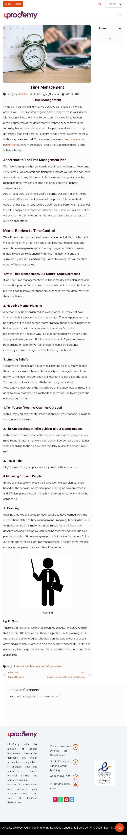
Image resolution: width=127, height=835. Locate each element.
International (21, 666)
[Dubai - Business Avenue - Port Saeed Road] (75, 747)
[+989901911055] (75, 777)
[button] (99, 4)
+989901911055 (60, 777)
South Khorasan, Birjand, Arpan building (60, 766)
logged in (30, 696)
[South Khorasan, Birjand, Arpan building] (75, 762)
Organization (54, 666)
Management (38, 666)
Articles (23, 94)
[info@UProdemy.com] (75, 784)
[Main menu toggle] (120, 14)
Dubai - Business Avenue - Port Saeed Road (60, 750)
